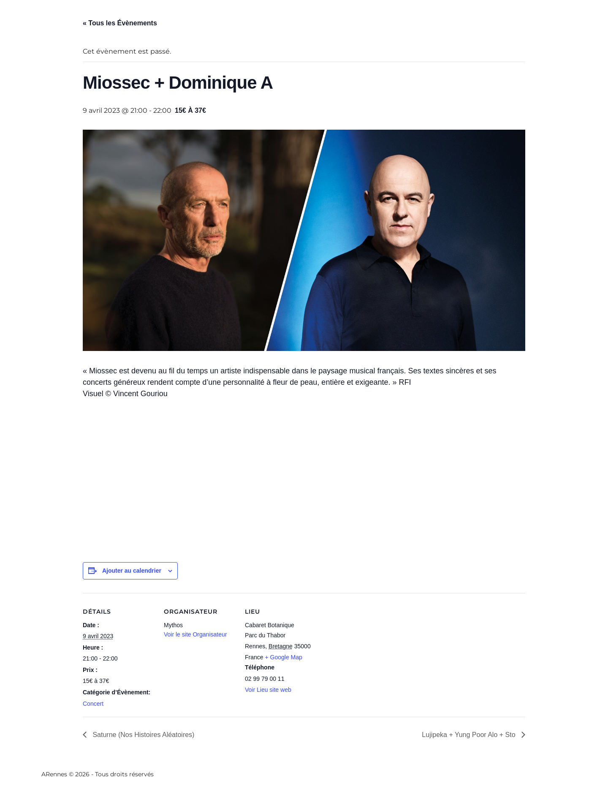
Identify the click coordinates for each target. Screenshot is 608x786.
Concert (93, 703)
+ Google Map (283, 657)
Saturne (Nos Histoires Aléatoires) (142, 734)
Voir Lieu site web (268, 689)
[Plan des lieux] (370, 651)
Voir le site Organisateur (195, 634)
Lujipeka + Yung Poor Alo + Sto (469, 734)
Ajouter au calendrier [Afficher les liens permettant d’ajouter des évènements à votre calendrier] (131, 570)
